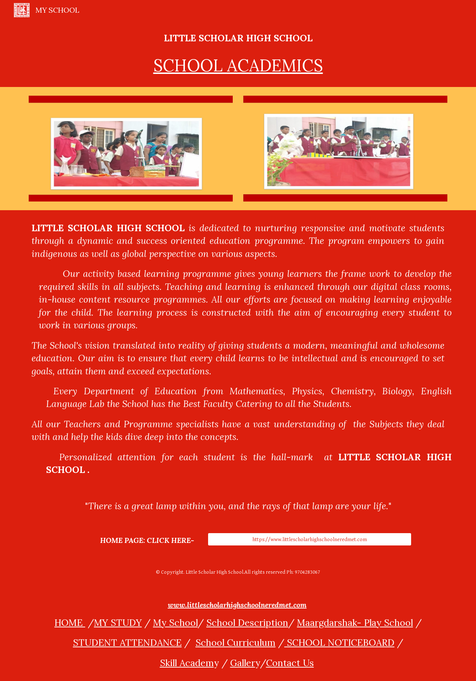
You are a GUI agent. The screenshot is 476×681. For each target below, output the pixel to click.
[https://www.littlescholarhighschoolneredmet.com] (309, 539)
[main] (238, 53)
